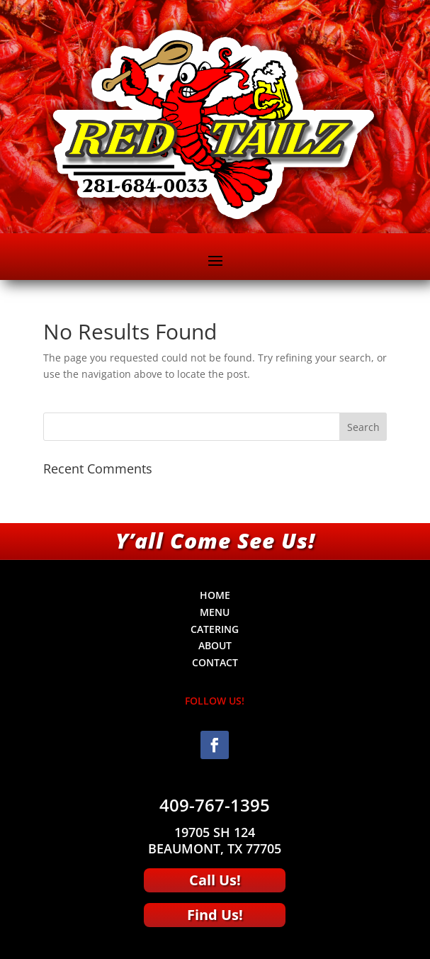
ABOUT (215, 645)
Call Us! (215, 880)
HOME (215, 595)
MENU (215, 612)
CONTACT (215, 662)
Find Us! (215, 914)
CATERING (215, 629)
